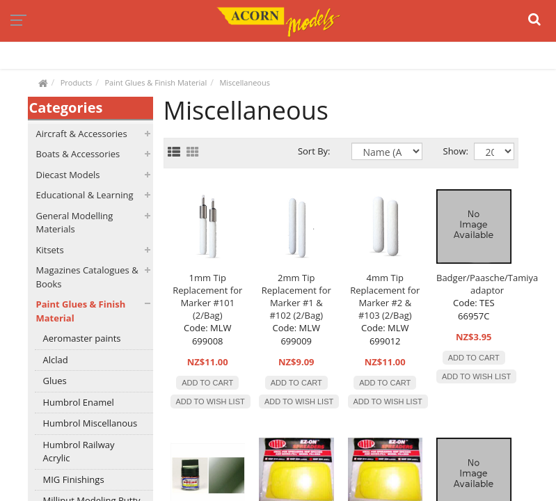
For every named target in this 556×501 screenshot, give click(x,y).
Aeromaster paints (82, 338)
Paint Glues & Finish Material (155, 82)
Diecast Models (68, 174)
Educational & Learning (85, 195)
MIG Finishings (73, 479)
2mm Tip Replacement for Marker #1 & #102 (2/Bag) (296, 296)
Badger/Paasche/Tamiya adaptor (487, 283)
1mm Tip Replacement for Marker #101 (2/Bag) (207, 296)
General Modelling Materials (74, 222)
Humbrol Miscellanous (90, 423)
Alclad (55, 359)
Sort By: (314, 151)
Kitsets (50, 250)
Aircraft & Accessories (81, 133)
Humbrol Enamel (78, 402)
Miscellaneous (244, 82)
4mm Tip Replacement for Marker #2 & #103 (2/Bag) (385, 296)
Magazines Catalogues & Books (87, 277)
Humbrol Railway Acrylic (79, 451)
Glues (55, 380)
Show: (448, 151)
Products (77, 82)
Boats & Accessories (78, 154)
